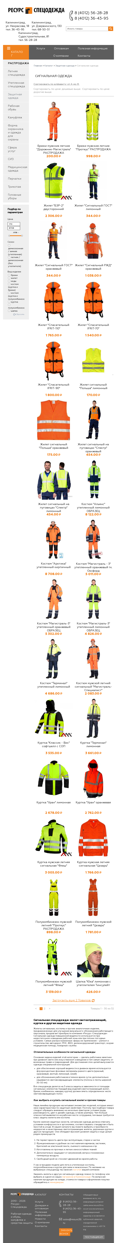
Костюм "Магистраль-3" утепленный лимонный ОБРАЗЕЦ (93, 627)
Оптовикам (61, 48)
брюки (13, 275)
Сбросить (19, 314)
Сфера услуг (12, 149)
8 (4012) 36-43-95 (91, 19)
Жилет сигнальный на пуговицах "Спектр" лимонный (53, 508)
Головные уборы (14, 197)
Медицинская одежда (17, 169)
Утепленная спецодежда (16, 85)
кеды (12, 281)
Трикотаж (14, 186)
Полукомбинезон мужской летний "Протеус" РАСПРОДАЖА (53, 925)
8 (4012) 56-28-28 (91, 13)
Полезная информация (92, 48)
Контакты (84, 56)
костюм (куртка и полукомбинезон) (17, 296)
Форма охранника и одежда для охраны (15, 132)
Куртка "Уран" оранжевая (93, 802)
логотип (77, 1170)
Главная (38, 66)
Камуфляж (15, 117)
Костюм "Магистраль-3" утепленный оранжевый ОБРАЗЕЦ (54, 627)
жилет (13, 278)
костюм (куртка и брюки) (13, 287)
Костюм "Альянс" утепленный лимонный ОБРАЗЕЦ (93, 508)
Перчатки (14, 178)
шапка (12, 311)
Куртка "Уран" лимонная (54, 802)
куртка (13, 302)
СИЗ (11, 159)
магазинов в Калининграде (76, 1177)
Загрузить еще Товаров (73, 1000)
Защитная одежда (15, 96)
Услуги (40, 48)
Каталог (17, 52)
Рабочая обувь (14, 108)
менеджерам (57, 1182)
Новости (40, 1219)
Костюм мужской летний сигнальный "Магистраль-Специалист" (93, 687)
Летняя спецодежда (16, 73)
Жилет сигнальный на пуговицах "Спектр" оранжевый (93, 448)
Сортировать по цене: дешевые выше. (57, 89)
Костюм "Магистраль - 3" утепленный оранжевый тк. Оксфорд (93, 567)
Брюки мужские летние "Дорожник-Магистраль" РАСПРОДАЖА (54, 149)
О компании (61, 56)
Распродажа (18, 63)
